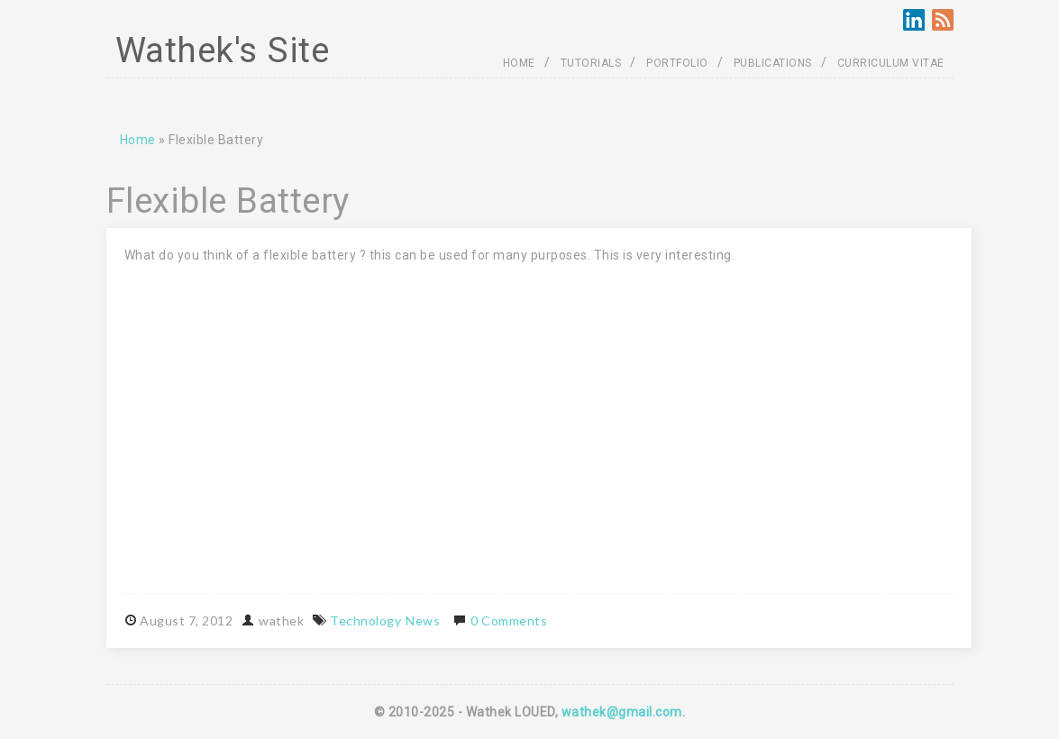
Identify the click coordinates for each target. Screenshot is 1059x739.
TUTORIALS (591, 63)
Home (138, 139)
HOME (519, 63)
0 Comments (508, 620)
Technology (365, 620)
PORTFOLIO (677, 63)
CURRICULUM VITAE (891, 63)
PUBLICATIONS (773, 63)
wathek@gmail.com (621, 712)
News (423, 620)
